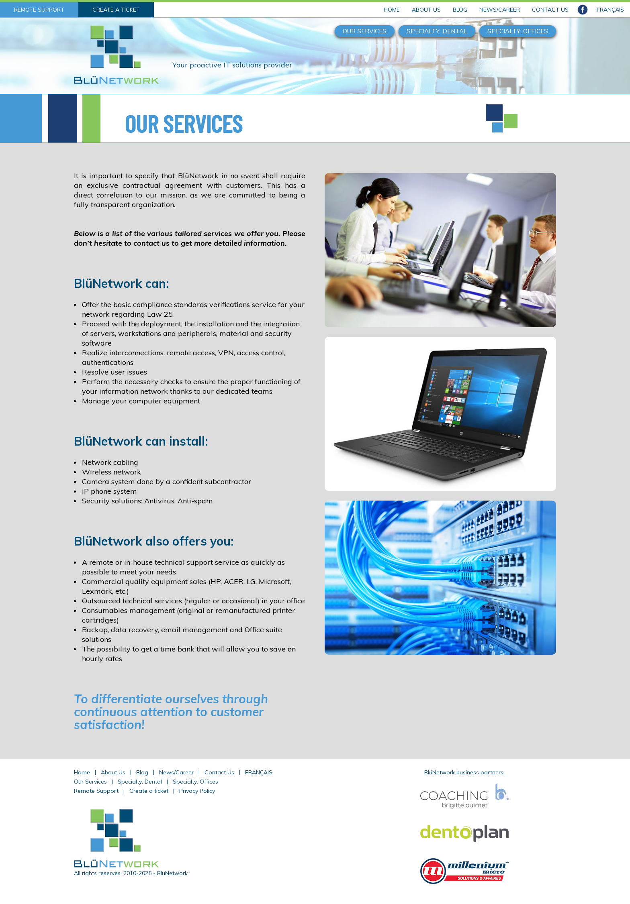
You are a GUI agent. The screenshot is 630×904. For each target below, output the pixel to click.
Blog (142, 772)
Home (82, 772)
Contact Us (219, 772)
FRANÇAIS (610, 9)
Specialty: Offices (195, 781)
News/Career (176, 772)
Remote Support (96, 790)
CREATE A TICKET (116, 9)
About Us (113, 772)
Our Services (90, 781)
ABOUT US (426, 9)
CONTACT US (550, 9)
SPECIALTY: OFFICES (517, 31)
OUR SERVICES (365, 31)
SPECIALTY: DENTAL (437, 31)
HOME (392, 9)
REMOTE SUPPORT (39, 9)
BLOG (460, 9)
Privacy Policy (197, 790)
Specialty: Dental (140, 781)
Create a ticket (148, 790)
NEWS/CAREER (499, 9)
